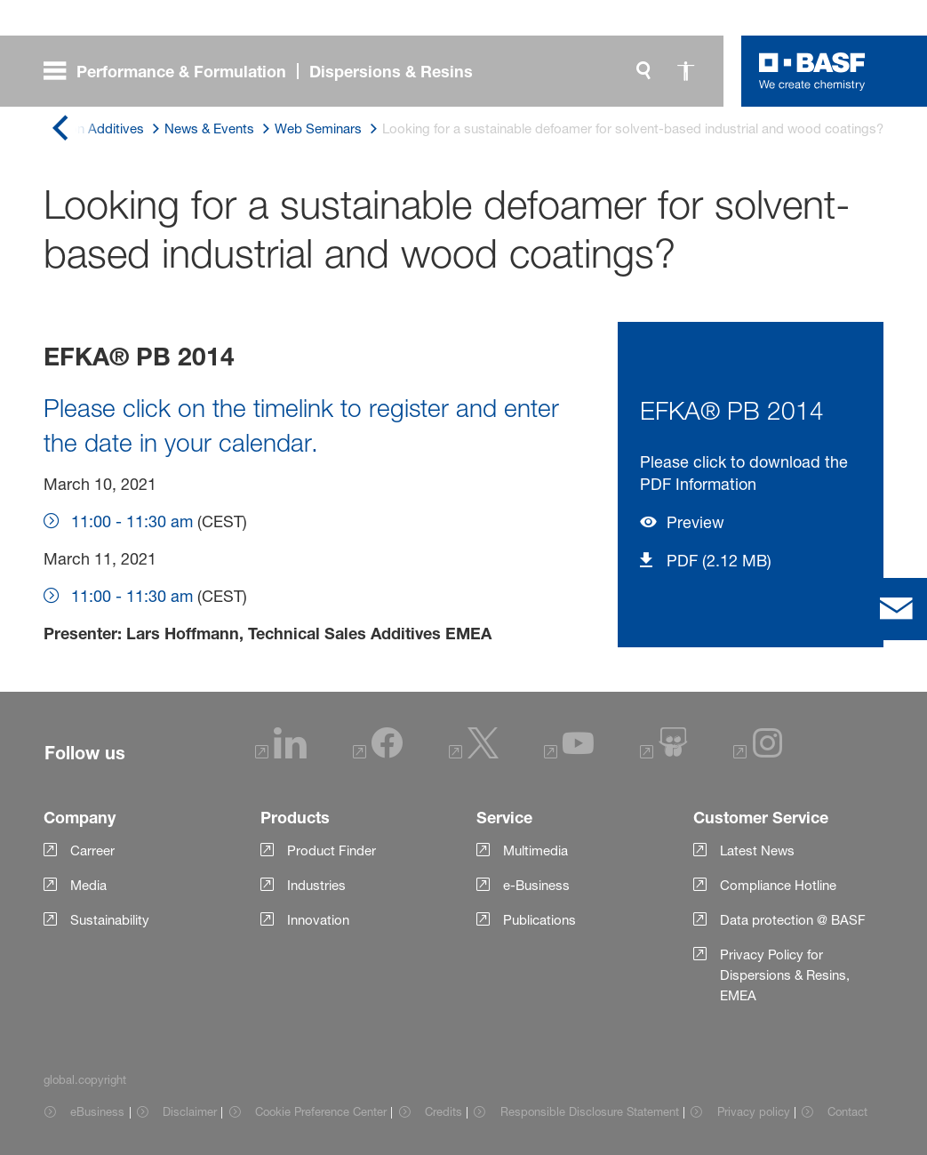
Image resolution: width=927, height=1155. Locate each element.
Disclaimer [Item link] (190, 1111)
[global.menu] (265, 71)
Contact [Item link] (847, 1111)
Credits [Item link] (443, 1111)
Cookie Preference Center (321, 1111)
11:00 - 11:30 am (132, 521)
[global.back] (60, 129)
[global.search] (643, 71)
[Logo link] (812, 71)
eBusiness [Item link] (97, 1111)
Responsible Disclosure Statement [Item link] (589, 1111)
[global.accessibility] (686, 71)
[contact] (896, 609)
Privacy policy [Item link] (753, 1111)
